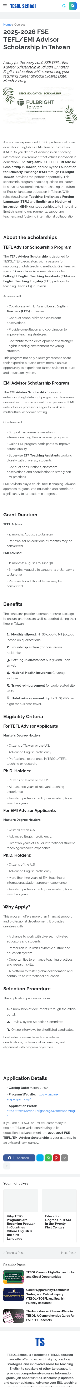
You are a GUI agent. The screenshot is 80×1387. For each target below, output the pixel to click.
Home (7, 24)
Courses (19, 24)
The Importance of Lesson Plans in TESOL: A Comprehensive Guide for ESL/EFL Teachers (50, 1316)
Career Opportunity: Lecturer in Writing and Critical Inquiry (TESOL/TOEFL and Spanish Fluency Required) (47, 1296)
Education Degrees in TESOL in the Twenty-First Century (58, 1221)
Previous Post (14, 1252)
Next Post (68, 1252)
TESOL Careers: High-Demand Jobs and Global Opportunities (50, 1274)
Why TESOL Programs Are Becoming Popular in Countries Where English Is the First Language (21, 1227)
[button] (5, 5)
